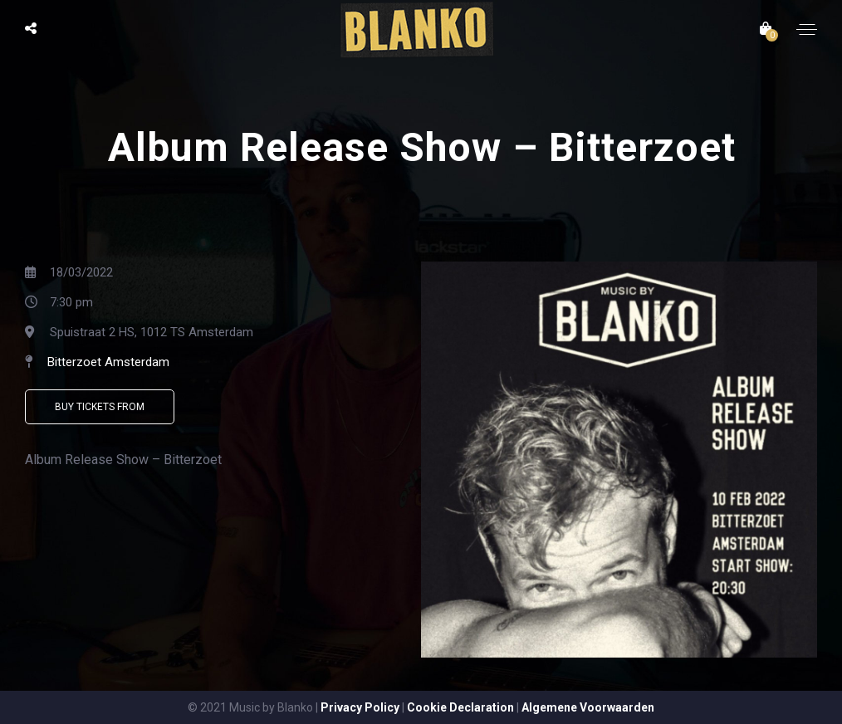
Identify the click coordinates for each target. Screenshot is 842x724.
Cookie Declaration (460, 707)
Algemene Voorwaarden (587, 707)
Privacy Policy (360, 707)
